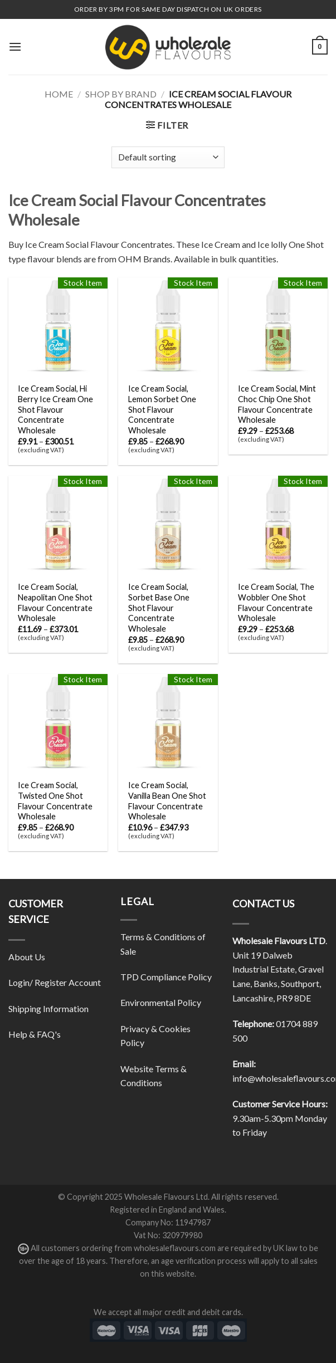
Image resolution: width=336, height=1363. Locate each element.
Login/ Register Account (54, 982)
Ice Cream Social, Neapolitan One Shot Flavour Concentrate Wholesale (55, 602)
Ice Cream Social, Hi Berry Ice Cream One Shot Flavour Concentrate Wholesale (55, 409)
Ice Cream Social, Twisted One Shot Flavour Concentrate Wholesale (55, 800)
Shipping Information (48, 1008)
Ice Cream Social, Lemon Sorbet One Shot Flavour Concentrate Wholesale (162, 409)
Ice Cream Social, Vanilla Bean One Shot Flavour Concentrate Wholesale (167, 800)
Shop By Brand (121, 94)
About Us (26, 956)
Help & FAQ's (34, 1034)
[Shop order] (168, 157)
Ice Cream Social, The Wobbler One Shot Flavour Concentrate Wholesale (276, 602)
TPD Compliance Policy (166, 976)
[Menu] (15, 46)
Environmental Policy (160, 1002)
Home (59, 94)
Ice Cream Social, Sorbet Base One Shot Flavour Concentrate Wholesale (158, 607)
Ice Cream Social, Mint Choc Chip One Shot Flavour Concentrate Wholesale (277, 404)
